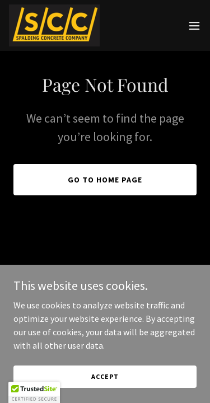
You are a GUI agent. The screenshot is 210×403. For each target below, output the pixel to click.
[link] (54, 25)
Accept (104, 376)
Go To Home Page (105, 180)
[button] (194, 26)
